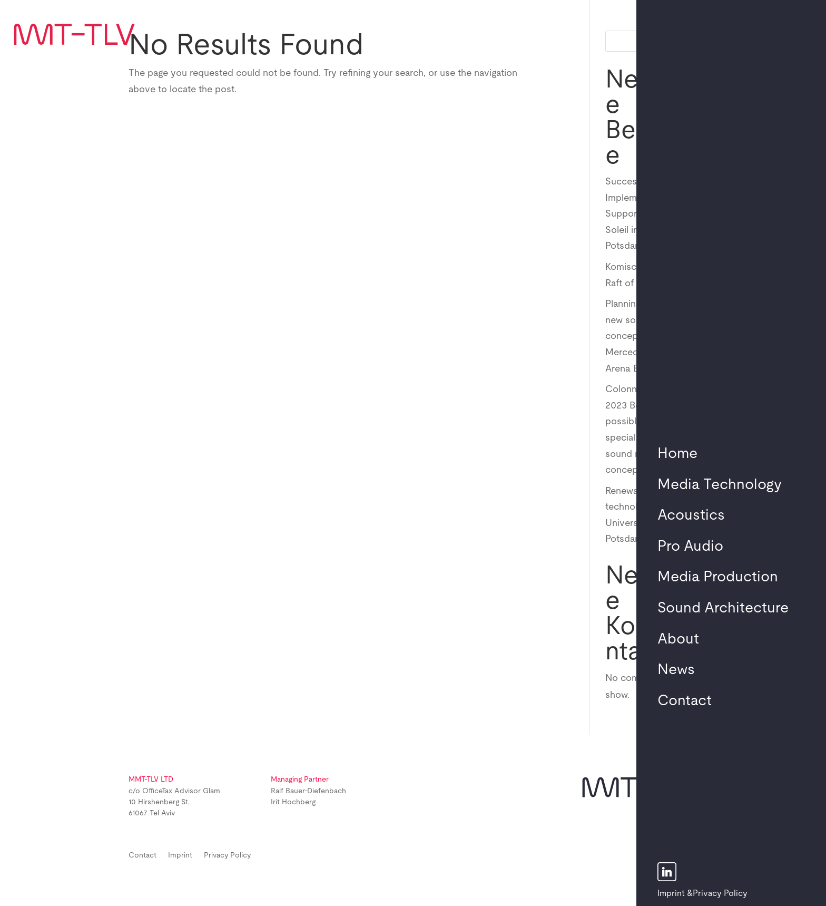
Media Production (717, 577)
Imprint (671, 893)
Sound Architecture (723, 608)
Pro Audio (690, 546)
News (676, 670)
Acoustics (691, 515)
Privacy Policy (720, 893)
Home (677, 453)
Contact (684, 701)
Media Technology (719, 485)
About (678, 639)
